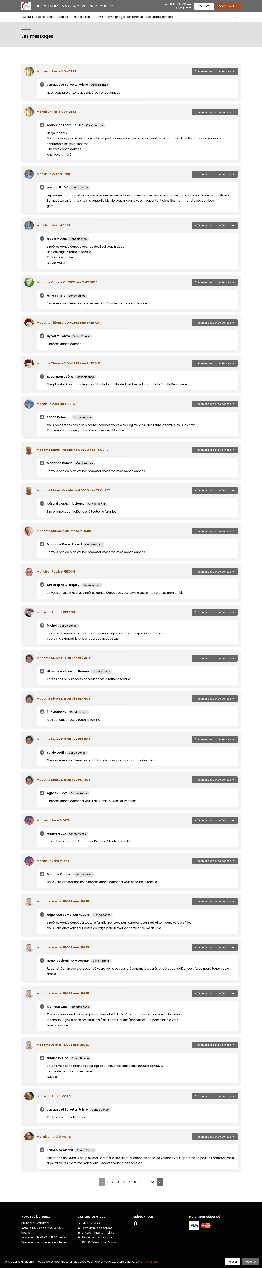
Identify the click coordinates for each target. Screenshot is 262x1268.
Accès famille (227, 6)
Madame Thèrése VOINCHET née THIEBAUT (69, 323)
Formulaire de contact (94, 1228)
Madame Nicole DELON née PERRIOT (63, 658)
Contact (203, 6)
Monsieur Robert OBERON (56, 612)
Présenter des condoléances (215, 71)
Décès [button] (63, 17)
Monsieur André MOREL (54, 1096)
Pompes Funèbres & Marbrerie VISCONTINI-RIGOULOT (75, 6)
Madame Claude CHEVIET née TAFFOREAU (68, 282)
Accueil (28, 17)
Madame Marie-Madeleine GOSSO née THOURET (73, 450)
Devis (98, 17)
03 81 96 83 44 (179, 4)
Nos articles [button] (81, 17)
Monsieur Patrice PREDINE (56, 571)
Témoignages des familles (123, 17)
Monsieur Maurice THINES (56, 404)
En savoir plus (150, 1262)
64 (153, 1182)
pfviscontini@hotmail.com (99, 1232)
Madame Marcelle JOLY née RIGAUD (64, 531)
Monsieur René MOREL (53, 820)
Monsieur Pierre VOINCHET (56, 71)
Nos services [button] (44, 17)
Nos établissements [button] (157, 17)
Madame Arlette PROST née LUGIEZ (63, 901)
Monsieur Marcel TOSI (53, 174)
